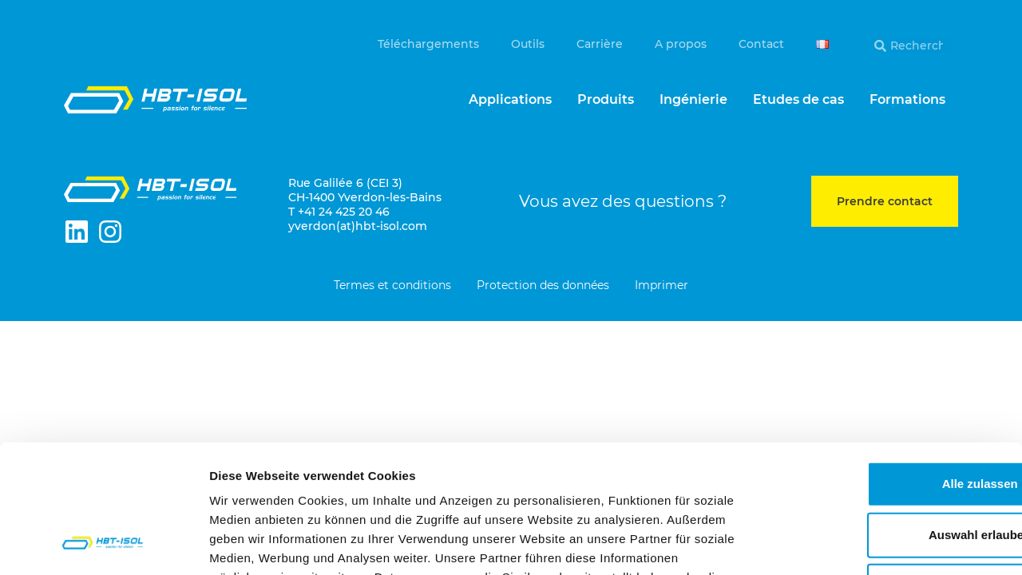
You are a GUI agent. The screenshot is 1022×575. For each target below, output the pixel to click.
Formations (907, 99)
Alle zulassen (888, 366)
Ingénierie (693, 99)
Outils (528, 44)
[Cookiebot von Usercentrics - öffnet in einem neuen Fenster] (103, 544)
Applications (510, 99)
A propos (681, 44)
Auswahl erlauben (889, 417)
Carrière (599, 44)
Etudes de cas (798, 99)
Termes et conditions (392, 286)
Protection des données (543, 286)
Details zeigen (849, 543)
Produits (605, 99)
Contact (761, 44)
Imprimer (661, 286)
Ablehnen (889, 468)
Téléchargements (428, 44)
